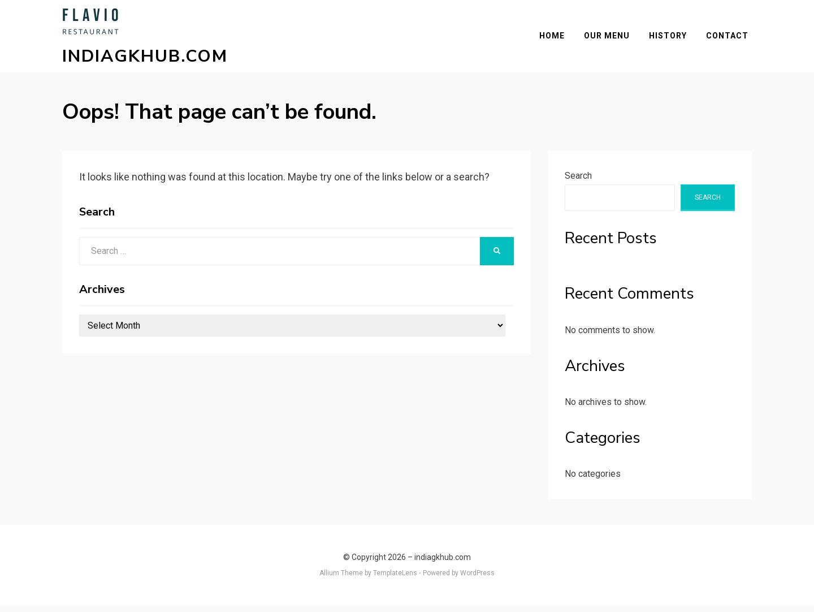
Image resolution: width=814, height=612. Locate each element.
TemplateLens (395, 580)
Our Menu (610, 39)
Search (578, 182)
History (671, 39)
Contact (730, 39)
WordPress (477, 580)
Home (555, 39)
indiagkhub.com (145, 59)
